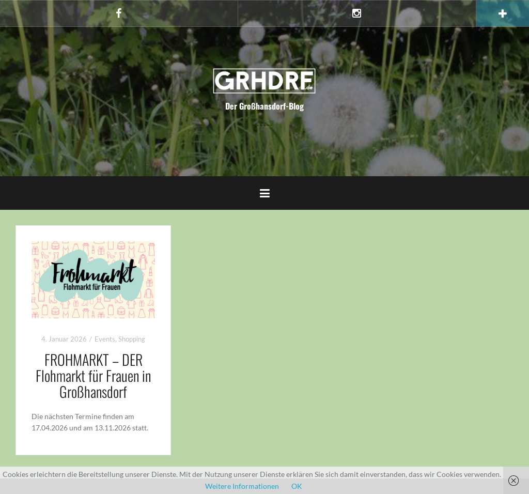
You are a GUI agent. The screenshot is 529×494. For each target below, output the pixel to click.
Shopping (131, 339)
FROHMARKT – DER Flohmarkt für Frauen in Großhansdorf (93, 375)
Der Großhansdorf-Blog (264, 106)
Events (105, 339)
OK (296, 486)
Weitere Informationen (242, 486)
